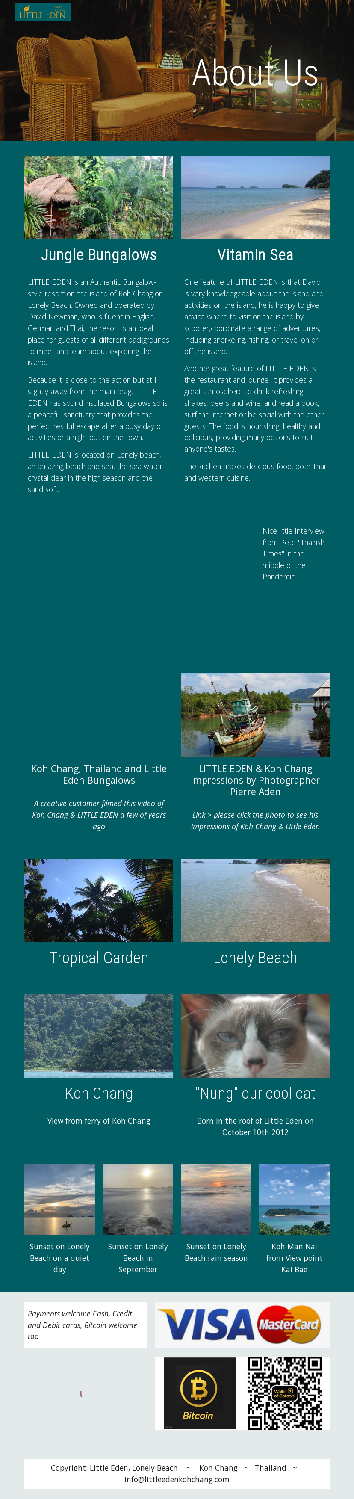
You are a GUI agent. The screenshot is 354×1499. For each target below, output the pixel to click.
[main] (255, 73)
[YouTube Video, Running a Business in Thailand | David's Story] (137, 587)
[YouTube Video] (98, 715)
